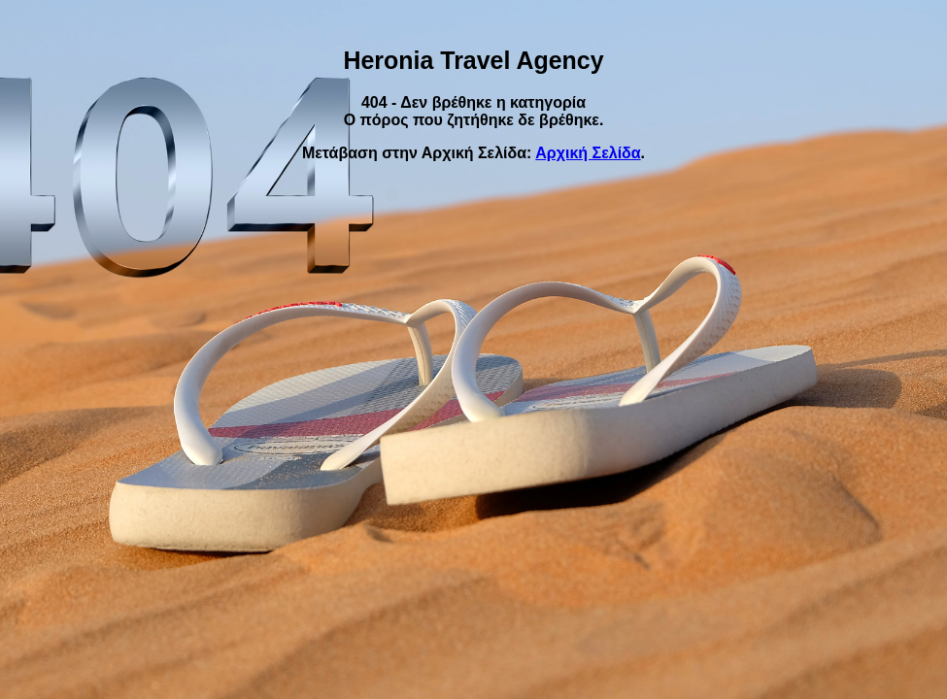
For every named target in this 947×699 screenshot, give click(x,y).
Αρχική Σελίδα (587, 153)
